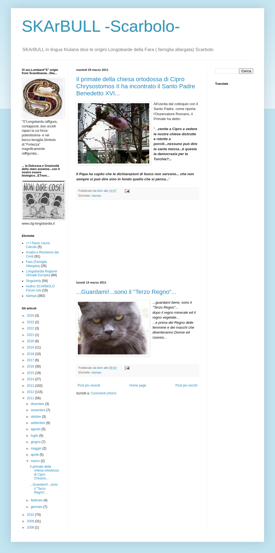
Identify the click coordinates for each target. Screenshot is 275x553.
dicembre (38, 404)
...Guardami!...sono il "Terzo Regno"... (126, 291)
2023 (31, 322)
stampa (96, 195)
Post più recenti (89, 385)
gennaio (37, 507)
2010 (31, 515)
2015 (31, 373)
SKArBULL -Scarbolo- (101, 26)
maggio (36, 448)
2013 (31, 386)
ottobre (36, 417)
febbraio (37, 500)
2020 (31, 341)
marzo (36, 461)
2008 (31, 527)
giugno (36, 442)
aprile (35, 455)
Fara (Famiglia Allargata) (36, 264)
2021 (31, 335)
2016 (31, 366)
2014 (31, 379)
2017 (31, 360)
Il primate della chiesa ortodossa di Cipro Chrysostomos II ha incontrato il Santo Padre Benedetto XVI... (135, 86)
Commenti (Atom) (103, 393)
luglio (35, 436)
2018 (31, 354)
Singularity (33, 281)
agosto (36, 429)
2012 (31, 392)
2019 (31, 347)
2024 (31, 316)
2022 (31, 328)
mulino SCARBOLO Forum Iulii (40, 288)
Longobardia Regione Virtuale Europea (41, 273)
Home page (137, 385)
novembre (38, 410)
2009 (31, 521)
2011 (31, 398)
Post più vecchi (186, 385)
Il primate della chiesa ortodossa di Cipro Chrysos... (44, 472)
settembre (38, 423)
